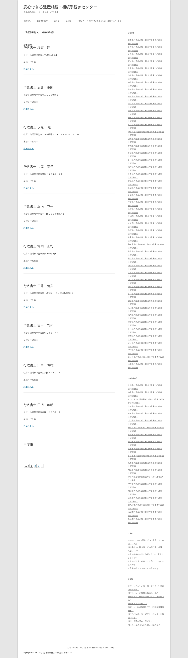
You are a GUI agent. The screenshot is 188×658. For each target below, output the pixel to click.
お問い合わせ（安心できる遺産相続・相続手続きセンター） (101, 21)
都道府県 (27, 21)
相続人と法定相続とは (137, 604)
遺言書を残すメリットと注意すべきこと (145, 568)
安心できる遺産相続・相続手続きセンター (60, 7)
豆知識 (68, 21)
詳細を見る (29, 69)
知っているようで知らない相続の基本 (144, 625)
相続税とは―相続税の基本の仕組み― (144, 593)
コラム (56, 21)
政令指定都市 (42, 21)
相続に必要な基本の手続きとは (141, 621)
